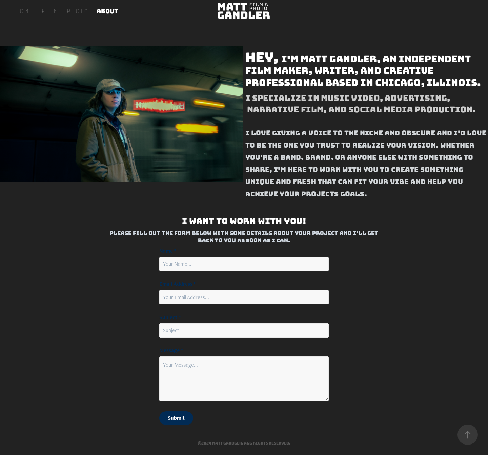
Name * (167, 251)
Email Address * (177, 284)
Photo (77, 11)
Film (49, 11)
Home (24, 11)
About (107, 11)
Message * (171, 350)
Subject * (170, 317)
